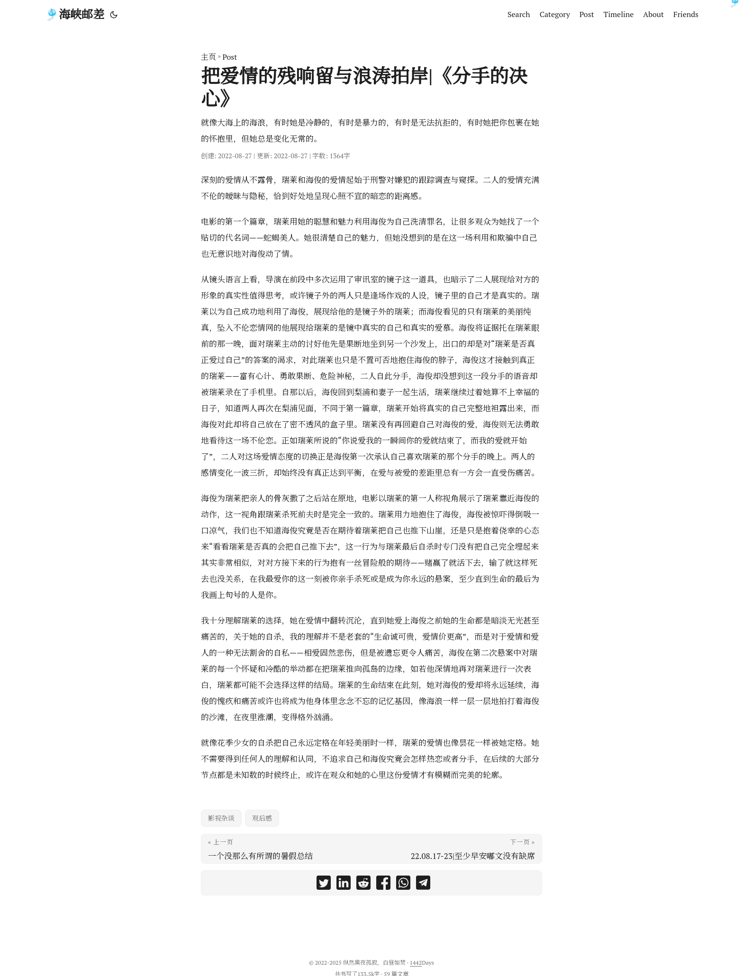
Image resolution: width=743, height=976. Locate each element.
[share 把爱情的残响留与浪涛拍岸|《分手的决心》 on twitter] (324, 885)
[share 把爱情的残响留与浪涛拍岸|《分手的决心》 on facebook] (383, 885)
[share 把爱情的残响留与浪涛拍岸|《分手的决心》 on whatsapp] (403, 885)
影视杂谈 (221, 817)
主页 (208, 57)
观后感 (262, 817)
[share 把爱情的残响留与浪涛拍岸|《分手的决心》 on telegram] (423, 885)
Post (229, 57)
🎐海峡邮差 (74, 14)
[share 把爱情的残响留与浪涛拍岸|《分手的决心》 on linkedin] (343, 885)
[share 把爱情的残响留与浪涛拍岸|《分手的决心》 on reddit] (363, 885)
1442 (416, 962)
